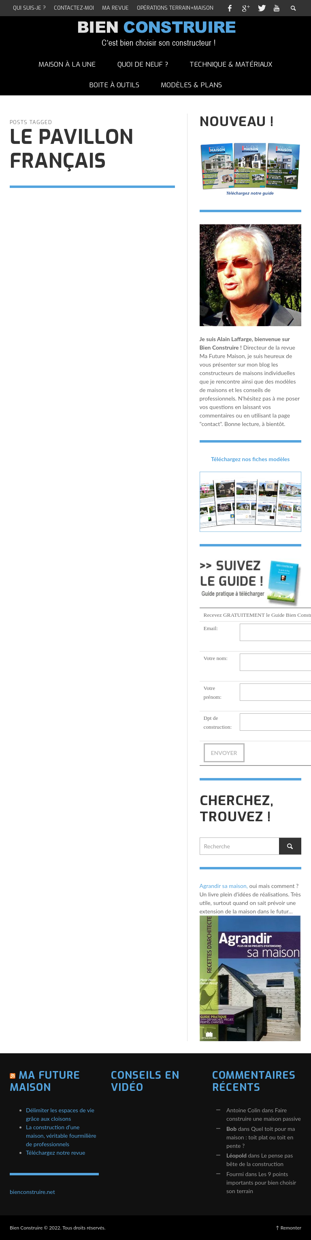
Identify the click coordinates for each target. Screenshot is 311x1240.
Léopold (236, 1155)
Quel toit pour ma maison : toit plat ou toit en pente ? (260, 1137)
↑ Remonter (288, 1228)
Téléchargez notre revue (55, 1152)
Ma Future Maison (45, 1081)
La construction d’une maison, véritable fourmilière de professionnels (61, 1135)
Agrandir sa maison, (224, 885)
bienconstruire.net (32, 1191)
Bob (231, 1128)
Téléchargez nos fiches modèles (250, 459)
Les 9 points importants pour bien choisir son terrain (261, 1182)
